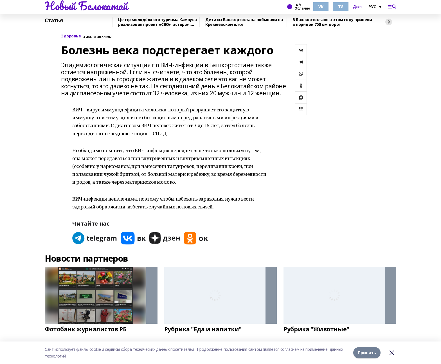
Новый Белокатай (86, 5)
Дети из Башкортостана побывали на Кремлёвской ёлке (244, 22)
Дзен (357, 6)
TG (340, 6)
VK (320, 6)
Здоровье (71, 36)
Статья (54, 20)
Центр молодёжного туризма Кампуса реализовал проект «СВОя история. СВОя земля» (157, 22)
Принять (367, 352)
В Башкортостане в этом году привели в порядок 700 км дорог (332, 22)
